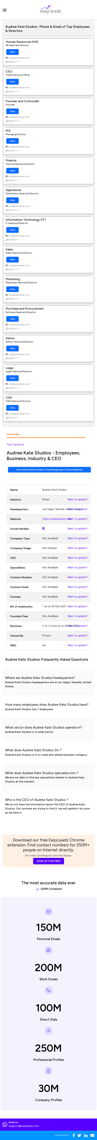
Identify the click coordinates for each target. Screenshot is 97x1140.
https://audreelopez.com (57, 518)
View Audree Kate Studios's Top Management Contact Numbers (49, 469)
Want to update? (78, 499)
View (12, 52)
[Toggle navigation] (5, 10)
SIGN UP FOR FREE (48, 861)
